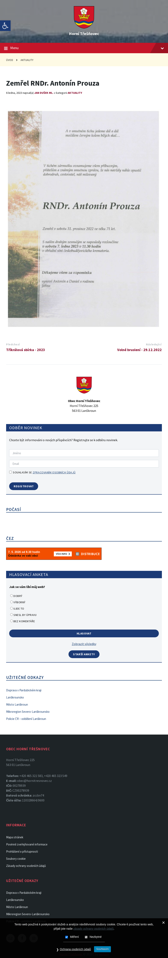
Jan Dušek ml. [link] (43, 93)
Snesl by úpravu (24, 615)
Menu (84, 48)
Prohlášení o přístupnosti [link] (22, 851)
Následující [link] (154, 344)
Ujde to (18, 608)
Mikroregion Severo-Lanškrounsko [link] (28, 712)
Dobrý (17, 596)
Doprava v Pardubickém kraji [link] (23, 690)
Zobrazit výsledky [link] (84, 644)
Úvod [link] (9, 60)
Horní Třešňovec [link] (84, 33)
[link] (5, 25)
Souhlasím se (42, 472)
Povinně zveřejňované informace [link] (27, 844)
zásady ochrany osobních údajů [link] (93, 930)
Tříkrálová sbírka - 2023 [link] (25, 349)
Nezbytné (96, 938)
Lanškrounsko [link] (15, 697)
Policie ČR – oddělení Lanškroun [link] (26, 719)
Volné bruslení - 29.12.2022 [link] (139, 349)
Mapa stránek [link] (14, 837)
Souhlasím (103, 950)
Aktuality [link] (27, 60)
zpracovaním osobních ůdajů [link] (54, 472)
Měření (74, 938)
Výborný (19, 602)
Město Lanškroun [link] (17, 704)
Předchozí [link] (13, 344)
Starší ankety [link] (84, 654)
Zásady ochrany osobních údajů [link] (26, 866)
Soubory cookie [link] (16, 859)
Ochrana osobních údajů (73, 950)
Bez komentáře (24, 621)
